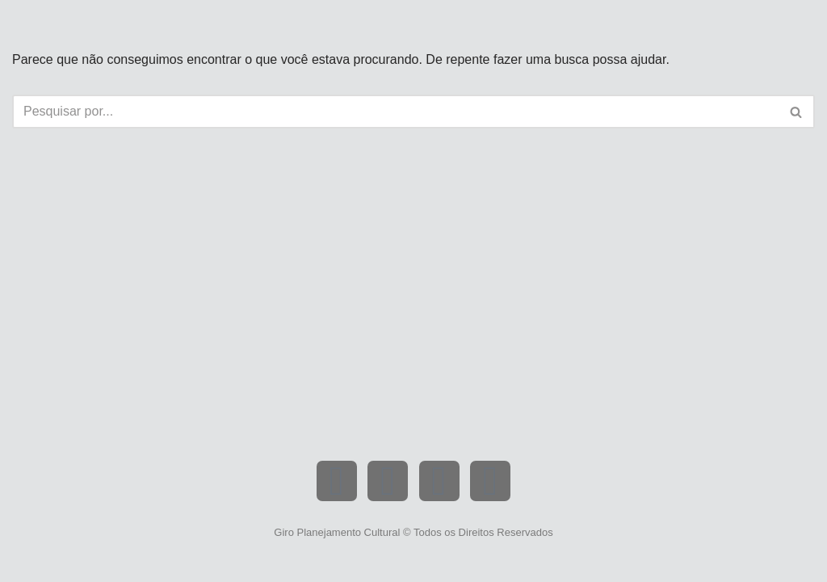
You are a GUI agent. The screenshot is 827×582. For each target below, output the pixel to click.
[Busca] (395, 112)
